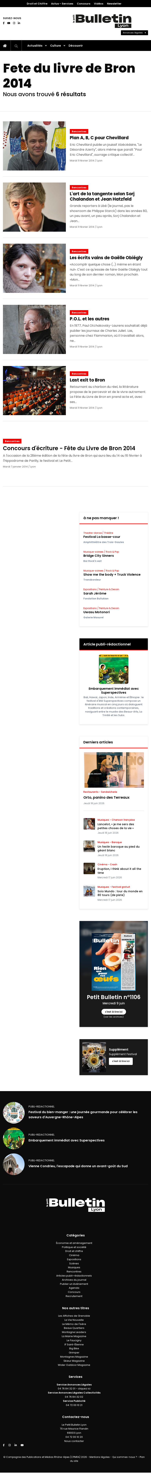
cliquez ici (84, 1388)
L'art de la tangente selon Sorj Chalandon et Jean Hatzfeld (102, 196)
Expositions (74, 1259)
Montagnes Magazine (74, 1357)
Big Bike (74, 1348)
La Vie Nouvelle (74, 1320)
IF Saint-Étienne (74, 1344)
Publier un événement (74, 1284)
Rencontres (79, 131)
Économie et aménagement (74, 1243)
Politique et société (74, 1247)
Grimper (74, 1352)
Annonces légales (133, 32)
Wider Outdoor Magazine (74, 1365)
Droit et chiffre (74, 1251)
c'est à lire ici (113, 1012)
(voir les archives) (114, 1016)
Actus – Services (62, 4)
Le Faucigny (74, 1340)
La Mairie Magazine (74, 1336)
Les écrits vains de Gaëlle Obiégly (106, 258)
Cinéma (74, 1255)
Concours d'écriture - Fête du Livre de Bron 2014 (69, 448)
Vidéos (98, 4)
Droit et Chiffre (37, 4)
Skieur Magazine (74, 1361)
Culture (55, 46)
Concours (83, 4)
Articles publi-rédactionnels (74, 1276)
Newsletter (114, 4)
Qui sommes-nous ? (124, 1457)
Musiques (74, 1267)
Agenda (74, 1288)
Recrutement (74, 1296)
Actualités (34, 46)
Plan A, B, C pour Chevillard (99, 138)
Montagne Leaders (74, 1332)
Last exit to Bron (87, 380)
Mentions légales (99, 1457)
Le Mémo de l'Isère (74, 1324)
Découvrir (76, 46)
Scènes (74, 1263)
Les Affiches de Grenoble (74, 1316)
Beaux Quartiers (74, 1328)
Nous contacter (74, 1441)
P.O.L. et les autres (89, 319)
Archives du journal (74, 1280)
